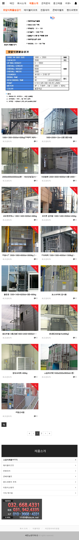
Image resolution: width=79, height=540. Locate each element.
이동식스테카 (8, 487)
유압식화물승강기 (12, 10)
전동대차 (44, 10)
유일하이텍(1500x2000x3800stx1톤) (59, 373)
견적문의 (45, 3)
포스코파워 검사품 (59, 294)
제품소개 (33, 3)
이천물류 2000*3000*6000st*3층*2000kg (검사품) (59, 176)
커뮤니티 (69, 3)
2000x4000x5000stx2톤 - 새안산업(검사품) (20, 176)
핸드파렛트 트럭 (9, 482)
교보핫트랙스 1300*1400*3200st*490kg (20, 216)
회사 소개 (23, 528)
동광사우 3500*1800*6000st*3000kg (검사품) (20, 255)
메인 (12, 3)
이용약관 (36, 528)
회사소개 (21, 3)
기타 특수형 (8, 493)
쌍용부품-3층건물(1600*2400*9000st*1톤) (20, 334)
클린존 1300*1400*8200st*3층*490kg (20, 294)
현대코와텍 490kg (20, 373)
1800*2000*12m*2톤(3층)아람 (59, 137)
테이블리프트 (30, 10)
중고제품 (57, 3)
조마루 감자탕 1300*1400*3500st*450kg (59, 216)
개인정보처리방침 (52, 528)
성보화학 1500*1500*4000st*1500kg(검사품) (59, 255)
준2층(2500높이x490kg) (59, 334)
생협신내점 (19, 412)
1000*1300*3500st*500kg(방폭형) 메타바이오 (20, 137)
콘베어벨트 (58, 10)
